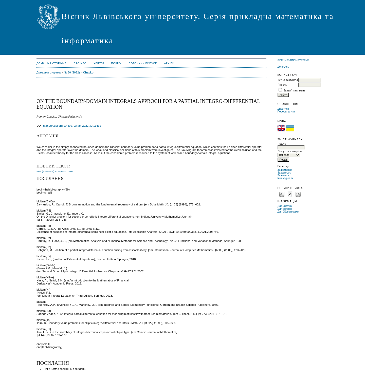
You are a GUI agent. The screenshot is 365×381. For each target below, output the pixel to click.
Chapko (88, 72)
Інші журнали (285, 178)
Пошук (116, 63)
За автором (284, 172)
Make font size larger (298, 194)
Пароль (282, 84)
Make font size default (290, 194)
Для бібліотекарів (288, 211)
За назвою (283, 175)
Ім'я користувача (288, 80)
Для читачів (284, 206)
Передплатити (286, 111)
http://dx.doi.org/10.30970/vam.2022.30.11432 (72, 125)
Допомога (283, 66)
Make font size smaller (281, 194)
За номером (284, 169)
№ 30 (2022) (72, 72)
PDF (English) (45, 171)
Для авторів (284, 208)
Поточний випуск (143, 63)
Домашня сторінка (51, 63)
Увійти (99, 63)
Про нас (80, 63)
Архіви (169, 63)
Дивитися (283, 108)
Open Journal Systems (293, 60)
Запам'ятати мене (294, 90)
